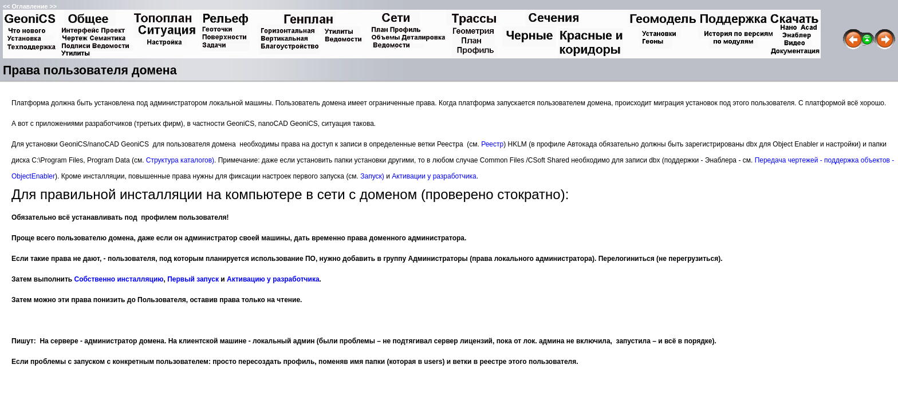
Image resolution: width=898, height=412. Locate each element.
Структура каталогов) (180, 160)
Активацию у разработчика (273, 279)
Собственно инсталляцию (119, 279)
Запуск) (372, 176)
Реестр (492, 144)
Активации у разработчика (434, 176)
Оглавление (29, 6)
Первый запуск (193, 279)
